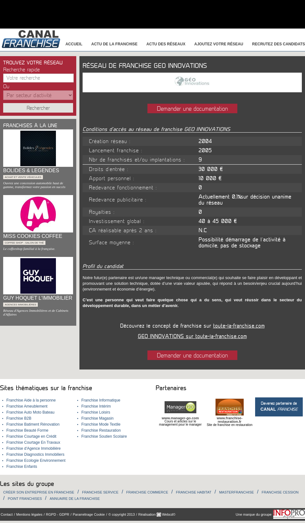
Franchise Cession (280, 492)
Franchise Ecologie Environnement (35, 460)
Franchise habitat (193, 492)
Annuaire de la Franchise (75, 498)
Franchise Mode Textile (100, 424)
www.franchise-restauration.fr (229, 419)
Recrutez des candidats (278, 44)
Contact (7, 514)
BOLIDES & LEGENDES (31, 170)
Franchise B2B (18, 418)
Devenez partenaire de (279, 406)
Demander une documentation (192, 108)
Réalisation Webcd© (156, 514)
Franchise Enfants (21, 466)
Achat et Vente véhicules (23, 177)
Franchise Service (100, 492)
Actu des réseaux (166, 44)
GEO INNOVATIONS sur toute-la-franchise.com (192, 336)
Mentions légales (29, 514)
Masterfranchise (236, 492)
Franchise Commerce (147, 492)
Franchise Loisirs (95, 412)
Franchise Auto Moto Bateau (30, 412)
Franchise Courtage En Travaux (33, 442)
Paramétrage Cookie (89, 514)
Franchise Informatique (100, 400)
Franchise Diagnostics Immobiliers (35, 454)
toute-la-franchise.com (239, 326)
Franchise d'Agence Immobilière (33, 448)
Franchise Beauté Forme (27, 430)
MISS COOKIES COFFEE (32, 236)
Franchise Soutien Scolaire (104, 436)
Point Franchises (25, 498)
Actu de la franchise (114, 44)
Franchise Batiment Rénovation (32, 424)
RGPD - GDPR (57, 514)
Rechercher (38, 108)
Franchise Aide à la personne (31, 400)
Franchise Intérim (96, 406)
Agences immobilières (20, 304)
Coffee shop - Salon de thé (24, 242)
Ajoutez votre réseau (218, 44)
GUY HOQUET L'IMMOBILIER (37, 298)
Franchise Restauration (101, 430)
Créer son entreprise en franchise (38, 492)
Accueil (73, 44)
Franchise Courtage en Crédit (31, 436)
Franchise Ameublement (26, 406)
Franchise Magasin (97, 418)
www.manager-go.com (180, 418)
